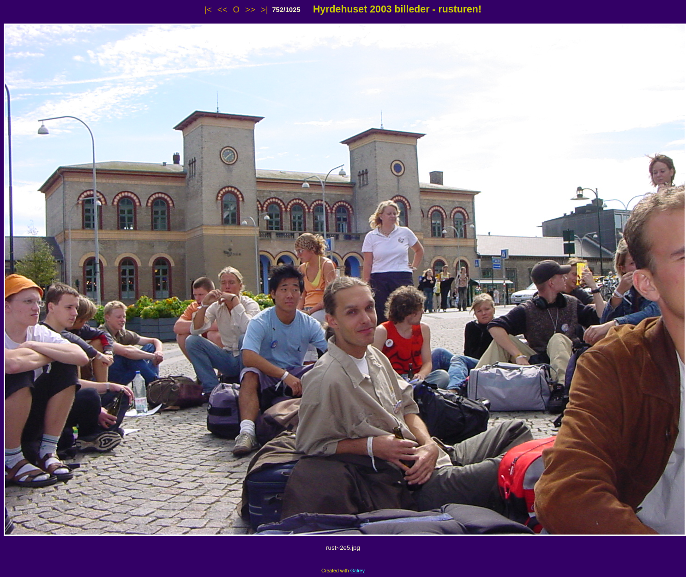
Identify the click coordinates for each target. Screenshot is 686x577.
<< (222, 9)
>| (264, 9)
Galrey (357, 570)
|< (208, 9)
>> (250, 9)
